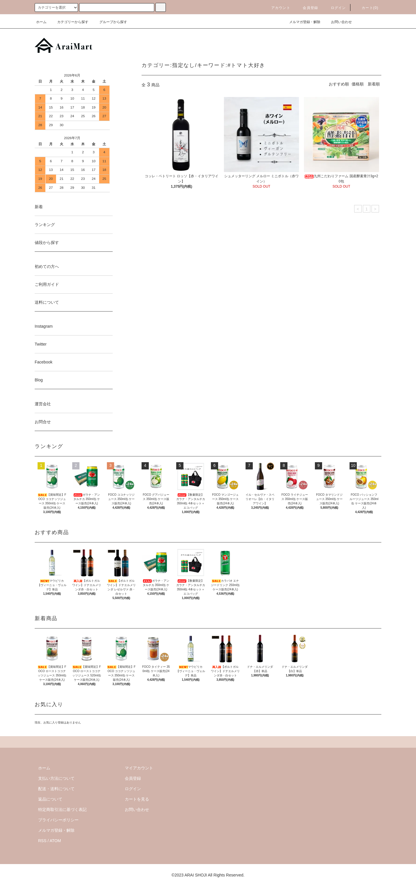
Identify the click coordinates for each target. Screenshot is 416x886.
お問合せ (43, 421)
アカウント (277, 8)
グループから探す (109, 22)
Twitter (41, 344)
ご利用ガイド (47, 284)
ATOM (55, 840)
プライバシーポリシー (58, 820)
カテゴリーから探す (69, 22)
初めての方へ (47, 266)
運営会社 (43, 404)
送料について (47, 302)
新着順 (374, 84)
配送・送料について (56, 788)
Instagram (44, 326)
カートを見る (137, 799)
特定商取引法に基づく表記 (62, 809)
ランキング (45, 224)
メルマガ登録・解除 (301, 22)
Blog (39, 380)
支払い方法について (56, 778)
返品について (50, 799)
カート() (366, 8)
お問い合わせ (338, 22)
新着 (39, 206)
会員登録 (307, 8)
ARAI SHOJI (195, 875)
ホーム (41, 22)
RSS (42, 840)
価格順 (358, 84)
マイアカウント (139, 768)
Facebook (43, 362)
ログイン (335, 8)
